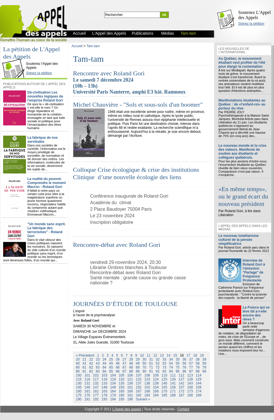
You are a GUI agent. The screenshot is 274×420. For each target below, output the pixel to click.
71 (151, 367)
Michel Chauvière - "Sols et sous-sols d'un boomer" (138, 104)
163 (104, 391)
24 (104, 359)
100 (79, 375)
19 (202, 355)
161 (87, 391)
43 (98, 363)
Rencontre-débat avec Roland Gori (116, 244)
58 (197, 363)
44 (104, 363)
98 (197, 371)
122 (138, 379)
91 (151, 371)
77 (191, 367)
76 (184, 367)
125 (164, 379)
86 (117, 371)
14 (168, 355)
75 (177, 367)
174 (198, 391)
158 (190, 387)
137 (138, 383)
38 (197, 359)
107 (138, 375)
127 (181, 379)
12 (155, 355)
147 (96, 387)
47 (124, 363)
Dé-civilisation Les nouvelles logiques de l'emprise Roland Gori (45, 96)
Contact (183, 409)
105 (121, 375)
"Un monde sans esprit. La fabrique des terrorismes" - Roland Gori (46, 230)
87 (124, 371)
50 (144, 363)
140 (164, 383)
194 (113, 399)
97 (191, 371)
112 (181, 375)
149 (113, 387)
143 (190, 383)
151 (130, 387)
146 (87, 387)
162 (96, 391)
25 (111, 359)
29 (137, 359)
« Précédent (85, 355)
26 (117, 359)
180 (121, 395)
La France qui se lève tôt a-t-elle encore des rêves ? (256, 313)
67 (124, 367)
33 (164, 359)
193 (104, 399)
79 (204, 367)
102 (96, 375)
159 (198, 387)
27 (124, 359)
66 (117, 367)
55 (177, 363)
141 (173, 383)
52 (157, 363)
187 (181, 395)
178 (104, 395)
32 (157, 359)
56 (184, 363)
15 (175, 355)
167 (138, 391)
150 (121, 387)
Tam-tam (93, 46)
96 (184, 371)
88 (131, 371)
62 (91, 367)
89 (137, 371)
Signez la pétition (251, 24)
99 (204, 371)
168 (147, 391)
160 (79, 391)
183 (147, 395)
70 (144, 367)
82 (91, 371)
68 (131, 367)
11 (148, 355)
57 (191, 363)
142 (181, 383)
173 (190, 391)
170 (164, 391)
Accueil (77, 46)
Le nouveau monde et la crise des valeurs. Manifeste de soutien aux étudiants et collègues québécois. (242, 152)
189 (198, 395)
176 (87, 395)
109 (156, 375)
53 (164, 363)
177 (96, 395)
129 (198, 379)
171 (173, 391)
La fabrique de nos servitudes (42, 140)
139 (156, 383)
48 (131, 363)
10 (142, 355)
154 (156, 387)
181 (130, 395)
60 (78, 367)
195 (121, 399)
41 (84, 363)
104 (113, 375)
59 (204, 363)
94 (171, 371)
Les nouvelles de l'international (233, 50)
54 (171, 363)
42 (91, 363)
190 (79, 399)
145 (79, 387)
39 (204, 359)
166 (130, 391)
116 (87, 379)
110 (164, 375)
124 (156, 379)
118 (104, 379)
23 (98, 359)
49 (137, 363)
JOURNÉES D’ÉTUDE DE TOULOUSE (125, 303)
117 (96, 379)
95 (177, 371)
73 (164, 367)
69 (137, 367)
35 (177, 359)
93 (164, 371)
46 (117, 363)
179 (113, 395)
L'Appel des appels (126, 409)
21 (84, 359)
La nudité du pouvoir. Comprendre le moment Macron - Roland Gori (46, 183)
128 (190, 379)
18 (195, 355)
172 (181, 391)
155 (164, 387)
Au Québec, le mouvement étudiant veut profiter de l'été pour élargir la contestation (241, 63)
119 (113, 379)
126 (173, 379)
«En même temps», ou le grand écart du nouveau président (243, 196)
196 (130, 399)
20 (78, 359)
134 (113, 383)
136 (130, 383)
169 (156, 391)
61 (84, 367)
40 (78, 363)
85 (111, 371)
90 (144, 371)
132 (96, 383)
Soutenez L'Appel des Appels (254, 15)
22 (91, 359)
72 (157, 367)
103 (104, 375)
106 (130, 375)
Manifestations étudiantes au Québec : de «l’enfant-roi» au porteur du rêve (241, 104)
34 (171, 359)
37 (191, 359)
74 (171, 367)
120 (121, 379)
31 (151, 359)
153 (147, 387)
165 (121, 391)
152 (138, 387)
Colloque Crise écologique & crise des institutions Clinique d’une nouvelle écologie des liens (137, 173)
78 (197, 367)
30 (144, 359)
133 (104, 383)
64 (104, 367)
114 (198, 375)
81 (84, 371)
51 (151, 363)
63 (98, 367)
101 (87, 375)
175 (79, 395)
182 (138, 395)
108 (147, 375)
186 (173, 395)
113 (190, 375)
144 (198, 383)
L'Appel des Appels (14, 59)
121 (130, 379)
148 (104, 387)
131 (87, 383)
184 (156, 395)
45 (111, 363)
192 (96, 399)
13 (162, 355)
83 (98, 371)
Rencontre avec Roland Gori (109, 73)
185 (164, 395)
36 (184, 359)
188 (190, 395)
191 (87, 399)
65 (111, 367)
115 (79, 379)
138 (147, 383)
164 (113, 391)
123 (147, 379)
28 (131, 359)
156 (173, 387)
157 (181, 387)
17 (188, 355)
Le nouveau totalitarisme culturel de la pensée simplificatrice (238, 240)
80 (78, 371)
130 (79, 383)
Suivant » (143, 399)
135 (121, 383)
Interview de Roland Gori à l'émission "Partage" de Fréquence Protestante (254, 270)
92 (157, 371)
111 (173, 375)
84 (104, 371)
